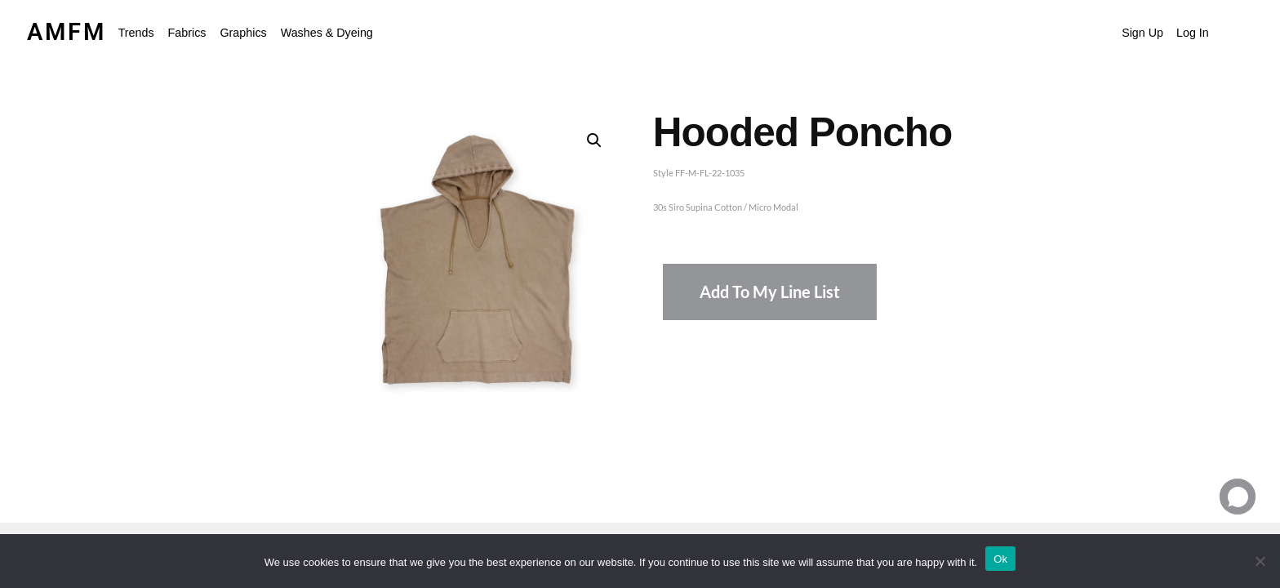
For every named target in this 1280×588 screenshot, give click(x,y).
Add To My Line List (770, 292)
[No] (1259, 561)
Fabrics (187, 32)
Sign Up (1142, 32)
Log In (1192, 32)
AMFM (66, 32)
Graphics (243, 32)
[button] (140, 33)
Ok (1000, 559)
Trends (136, 32)
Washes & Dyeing (327, 32)
